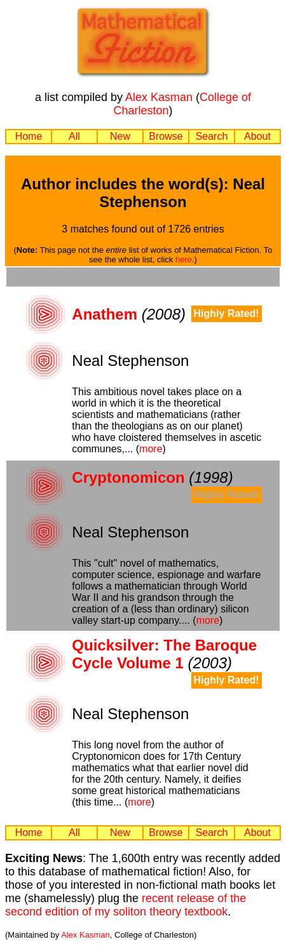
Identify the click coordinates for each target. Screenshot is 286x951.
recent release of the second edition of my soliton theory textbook (125, 905)
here (183, 259)
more (150, 448)
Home (29, 136)
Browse (165, 136)
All (74, 136)
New (120, 136)
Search (212, 136)
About (257, 136)
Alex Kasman (159, 97)
